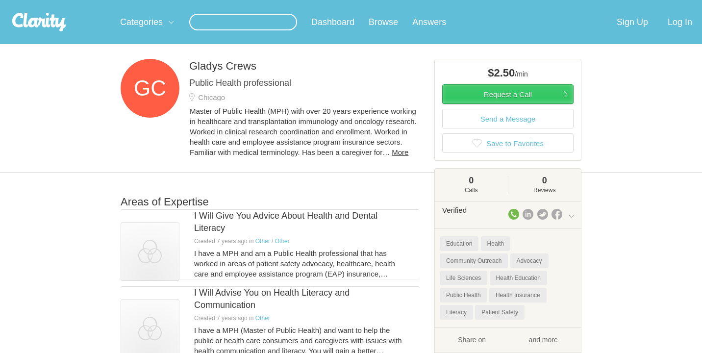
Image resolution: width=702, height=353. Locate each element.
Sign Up (632, 34)
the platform (105, 5)
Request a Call (508, 106)
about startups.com (610, 6)
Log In (680, 34)
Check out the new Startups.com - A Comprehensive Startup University (469, 6)
